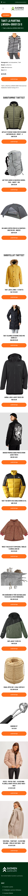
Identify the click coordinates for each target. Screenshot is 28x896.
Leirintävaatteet (12, 62)
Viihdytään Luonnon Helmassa (12, 890)
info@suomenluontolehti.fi (20, 2)
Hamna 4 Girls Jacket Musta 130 (14, 397)
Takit (19, 62)
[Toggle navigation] (3, 8)
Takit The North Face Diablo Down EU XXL (14, 501)
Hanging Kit (14, 726)
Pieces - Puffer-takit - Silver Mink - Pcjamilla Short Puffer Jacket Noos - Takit (14, 784)
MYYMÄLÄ (6, 15)
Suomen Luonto (8, 887)
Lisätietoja (14, 79)
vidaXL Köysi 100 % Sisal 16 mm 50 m (14, 687)
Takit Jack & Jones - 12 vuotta (14, 290)
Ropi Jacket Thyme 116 (14, 641)
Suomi (4, 2)
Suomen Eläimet (8, 893)
